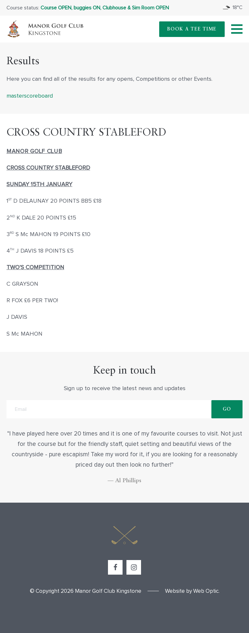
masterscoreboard (29, 96)
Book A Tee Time (192, 29)
